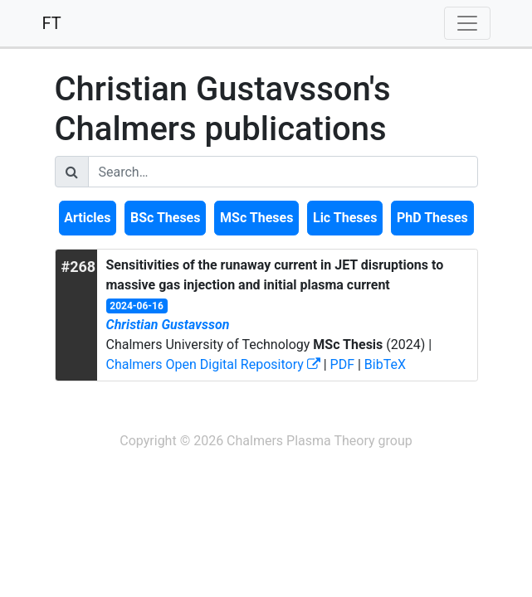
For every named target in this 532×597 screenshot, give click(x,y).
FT (51, 23)
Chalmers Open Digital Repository (213, 364)
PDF (342, 364)
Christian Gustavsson (168, 324)
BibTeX (385, 364)
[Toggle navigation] (467, 23)
